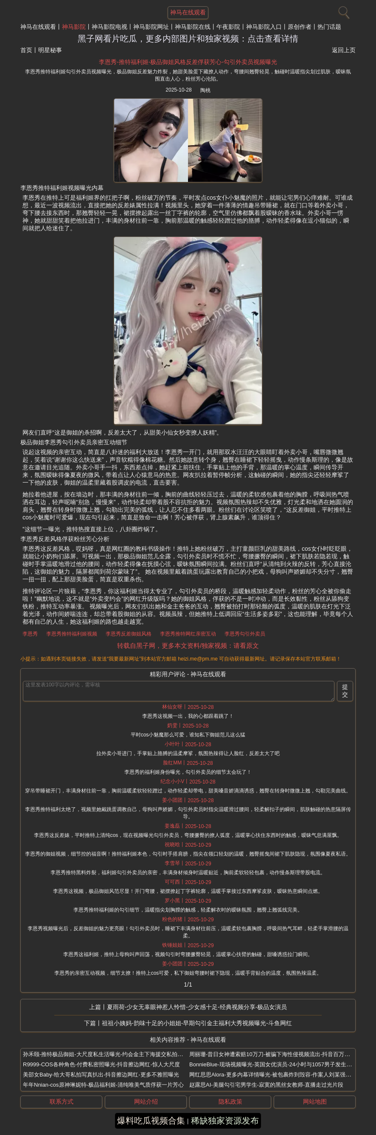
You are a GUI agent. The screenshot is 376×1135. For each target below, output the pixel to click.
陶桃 (205, 90)
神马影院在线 (192, 26)
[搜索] (343, 10)
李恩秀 (30, 634)
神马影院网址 (151, 26)
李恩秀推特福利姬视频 (71, 634)
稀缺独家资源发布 (225, 1120)
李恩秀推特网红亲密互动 (188, 634)
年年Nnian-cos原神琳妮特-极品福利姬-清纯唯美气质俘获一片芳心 (103, 1085)
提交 (345, 690)
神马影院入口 (264, 26)
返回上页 (344, 50)
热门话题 (329, 26)
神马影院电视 (109, 26)
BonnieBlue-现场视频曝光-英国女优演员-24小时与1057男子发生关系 (273, 1064)
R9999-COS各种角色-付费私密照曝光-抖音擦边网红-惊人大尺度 (101, 1064)
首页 (26, 50)
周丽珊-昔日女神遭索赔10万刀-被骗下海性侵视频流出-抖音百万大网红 (275, 1054)
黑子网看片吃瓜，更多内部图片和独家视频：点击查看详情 (188, 38)
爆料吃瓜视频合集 (151, 1120)
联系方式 (61, 1101)
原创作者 (299, 26)
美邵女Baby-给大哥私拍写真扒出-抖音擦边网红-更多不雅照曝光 (101, 1074)
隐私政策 (230, 1101)
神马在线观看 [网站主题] (188, 12)
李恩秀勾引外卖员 (244, 634)
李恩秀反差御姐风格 (129, 634)
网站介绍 (146, 1101)
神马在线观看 (38, 26)
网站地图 (315, 1101)
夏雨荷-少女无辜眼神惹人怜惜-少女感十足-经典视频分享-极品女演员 (197, 1007)
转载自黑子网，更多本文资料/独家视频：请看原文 (188, 645)
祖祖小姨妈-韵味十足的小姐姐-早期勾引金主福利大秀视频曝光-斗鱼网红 (197, 1023)
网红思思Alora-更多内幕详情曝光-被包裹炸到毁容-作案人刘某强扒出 (272, 1074)
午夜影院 (228, 26)
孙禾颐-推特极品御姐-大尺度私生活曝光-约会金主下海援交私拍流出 (105, 1054)
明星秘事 (50, 50)
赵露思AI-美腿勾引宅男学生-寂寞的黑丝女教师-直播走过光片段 (266, 1085)
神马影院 (74, 26)
